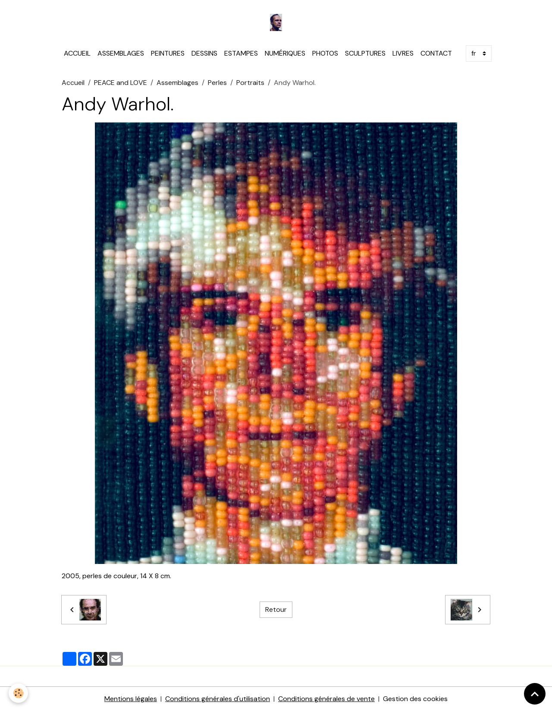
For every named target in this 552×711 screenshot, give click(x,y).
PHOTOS (325, 53)
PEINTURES (168, 53)
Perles (217, 82)
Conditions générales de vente (326, 698)
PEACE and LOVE (120, 82)
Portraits (250, 82)
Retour (276, 609)
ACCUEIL (77, 53)
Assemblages (177, 82)
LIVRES (403, 53)
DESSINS (204, 53)
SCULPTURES (365, 53)
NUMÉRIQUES (285, 53)
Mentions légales (130, 698)
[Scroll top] (535, 694)
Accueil (73, 82)
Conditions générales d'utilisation (217, 698)
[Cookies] (18, 693)
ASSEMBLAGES (120, 53)
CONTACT (436, 53)
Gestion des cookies (415, 698)
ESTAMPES (241, 53)
